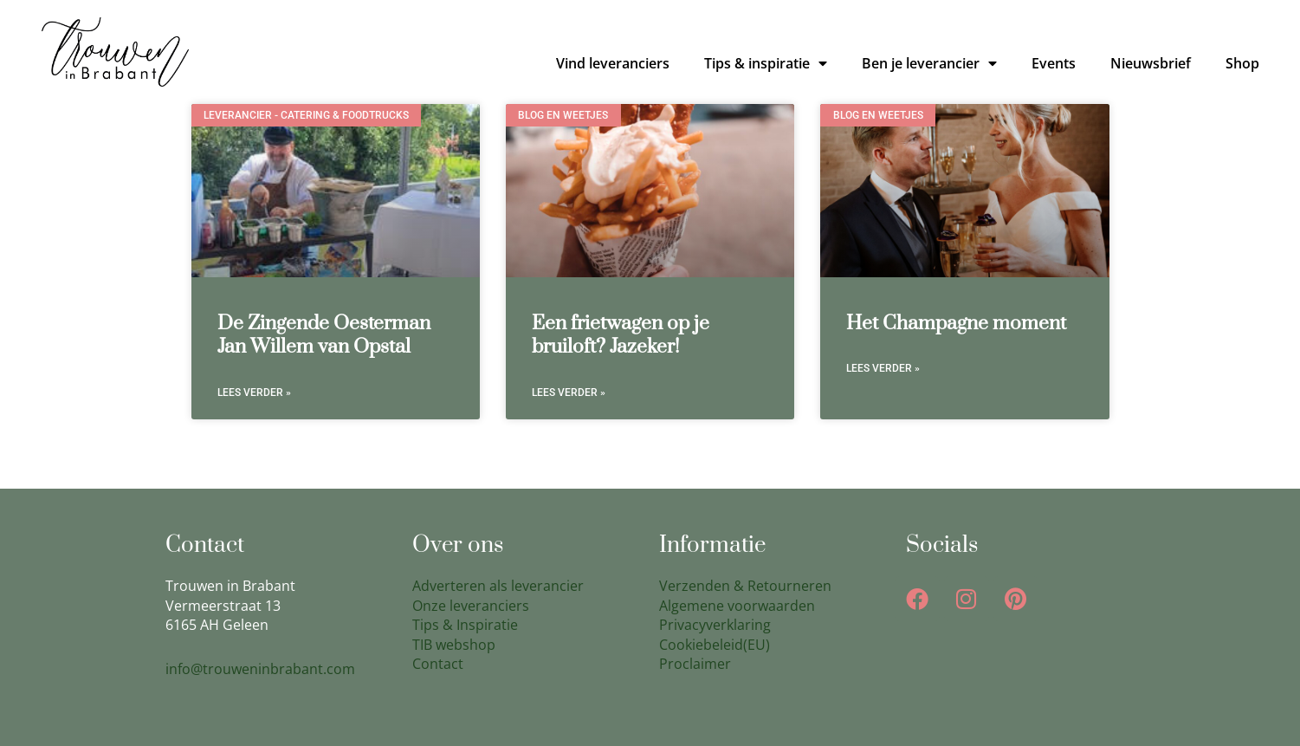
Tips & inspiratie (765, 63)
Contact (437, 663)
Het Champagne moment (956, 323)
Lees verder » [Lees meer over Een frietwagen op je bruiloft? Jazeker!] (568, 392)
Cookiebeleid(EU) (714, 644)
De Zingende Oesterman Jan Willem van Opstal (323, 335)
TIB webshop (453, 644)
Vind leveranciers (612, 63)
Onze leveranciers (470, 605)
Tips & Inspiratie (465, 624)
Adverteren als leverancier (498, 585)
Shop (1242, 63)
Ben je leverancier (929, 63)
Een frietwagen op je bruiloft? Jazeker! (620, 335)
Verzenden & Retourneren (745, 585)
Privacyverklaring (715, 624)
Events (1054, 63)
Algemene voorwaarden (737, 605)
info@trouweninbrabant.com (260, 668)
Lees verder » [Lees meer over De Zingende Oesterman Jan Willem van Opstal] (254, 392)
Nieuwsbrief (1150, 63)
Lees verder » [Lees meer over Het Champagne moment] (883, 368)
